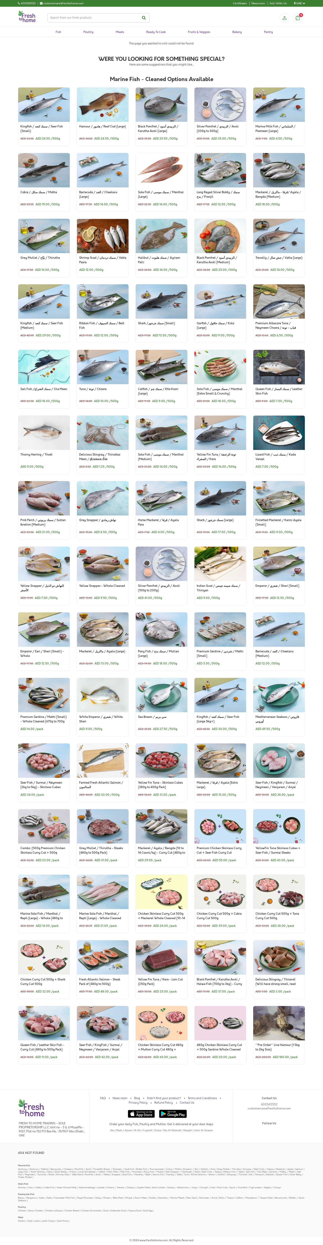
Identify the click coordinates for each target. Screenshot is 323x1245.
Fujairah (147, 1130)
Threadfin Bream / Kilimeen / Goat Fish (113, 1169)
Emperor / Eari (191, 1169)
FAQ (103, 1098)
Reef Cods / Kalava (211, 1171)
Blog (137, 1098)
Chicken (22, 1210)
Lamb (37, 1221)
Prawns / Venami (115, 1187)
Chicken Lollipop (53, 1210)
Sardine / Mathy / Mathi (282, 1171)
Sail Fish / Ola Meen (256, 1171)
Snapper (116, 1174)
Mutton (21, 1221)
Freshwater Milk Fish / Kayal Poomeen (73, 1197)
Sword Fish (158, 1174)
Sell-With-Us (278, 3)
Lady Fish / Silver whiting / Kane (35, 1171)
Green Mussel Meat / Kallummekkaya (76, 1187)
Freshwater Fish (26, 1194)
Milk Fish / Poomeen (131, 1171)
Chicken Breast (71, 1210)
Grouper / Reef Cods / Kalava (258, 1169)
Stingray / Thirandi (237, 1174)
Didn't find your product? (164, 1098)
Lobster (101, 1187)
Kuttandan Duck (118, 1210)
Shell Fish (23, 1184)
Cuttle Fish (49, 1187)
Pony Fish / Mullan (154, 1171)
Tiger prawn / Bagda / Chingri (265, 1187)
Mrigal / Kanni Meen (136, 1197)
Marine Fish (24, 1165)
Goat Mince (62, 1221)
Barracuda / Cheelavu (62, 1169)
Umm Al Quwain (203, 1130)
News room (120, 1098)
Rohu (222, 1197)
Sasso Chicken (35, 1210)
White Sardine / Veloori (203, 1174)
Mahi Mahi (112, 1171)
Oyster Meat (143, 1187)
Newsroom (258, 3)
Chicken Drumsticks (91, 1210)
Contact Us (187, 1103)
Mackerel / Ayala (284, 1169)
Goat (29, 1221)
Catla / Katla (45, 1197)
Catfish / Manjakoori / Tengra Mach (254, 1197)
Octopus (131, 1187)
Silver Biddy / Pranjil (65, 1171)
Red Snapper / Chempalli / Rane (183, 1171)
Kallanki (270, 1174)
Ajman (128, 1130)
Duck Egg (148, 1210)
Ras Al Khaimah (172, 1130)
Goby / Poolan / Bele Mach (109, 1197)
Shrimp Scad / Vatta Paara (69, 1174)
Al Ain (137, 1130)
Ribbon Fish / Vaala (233, 1171)
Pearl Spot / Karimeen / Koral (201, 1197)
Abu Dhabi (116, 1130)
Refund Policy (163, 1103)
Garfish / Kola (208, 1169)
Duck (105, 1210)
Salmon (299, 1169)
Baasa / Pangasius (27, 1197)
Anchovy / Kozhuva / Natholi (33, 1169)
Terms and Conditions (202, 1098)
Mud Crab (222, 1187)
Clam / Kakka (34, 1187)
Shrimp (22, 1187)
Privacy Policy (138, 1103)
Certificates (240, 3)
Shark (51, 1174)
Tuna (186, 1174)
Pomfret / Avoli (83, 1169)
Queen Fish (282, 1174)
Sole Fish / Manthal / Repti (136, 1174)
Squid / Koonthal (238, 1187)
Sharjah (187, 1130)
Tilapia (230, 1197)
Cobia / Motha (173, 1169)
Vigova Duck (134, 1210)
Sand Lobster (158, 1187)
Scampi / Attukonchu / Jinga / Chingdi (187, 1187)
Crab (212, 1187)
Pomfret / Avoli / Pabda (97, 1174)
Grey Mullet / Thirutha (229, 1169)
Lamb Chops (48, 1221)
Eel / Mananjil (256, 1174)
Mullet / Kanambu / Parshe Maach (166, 1197)
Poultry (22, 1207)
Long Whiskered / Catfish (91, 1171)
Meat (20, 1217)
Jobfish (221, 1174)
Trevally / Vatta (174, 1174)
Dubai (157, 1130)
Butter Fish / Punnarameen (150, 1169)
